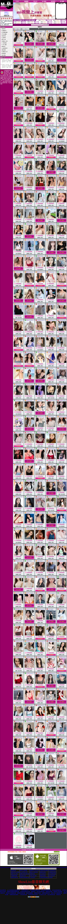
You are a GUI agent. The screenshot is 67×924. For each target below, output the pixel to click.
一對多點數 (4, 42)
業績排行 (4, 28)
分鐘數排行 (4, 30)
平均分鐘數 (4, 34)
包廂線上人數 (4, 41)
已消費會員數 (4, 32)
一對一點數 (4, 44)
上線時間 (4, 37)
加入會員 (6, 13)
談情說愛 (4, 53)
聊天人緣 (4, 39)
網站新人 (4, 46)
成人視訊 (4, 55)
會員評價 (4, 35)
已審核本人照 (4, 51)
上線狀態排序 (4, 48)
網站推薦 (4, 49)
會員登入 (6, 12)
